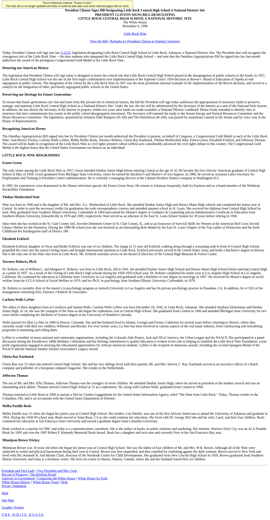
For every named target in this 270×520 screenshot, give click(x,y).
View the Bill (99, 41)
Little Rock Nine (135, 33)
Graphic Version (13, 507)
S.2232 (65, 52)
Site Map (8, 500)
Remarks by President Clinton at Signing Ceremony (145, 41)
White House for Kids (93, 478)
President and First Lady (18, 471)
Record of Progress (15, 474)
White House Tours (46, 482)
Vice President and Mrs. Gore (57, 471)
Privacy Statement (14, 486)
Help (64, 482)
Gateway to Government (18, 478)
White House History (16, 482)
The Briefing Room (43, 474)
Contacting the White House (56, 478)
